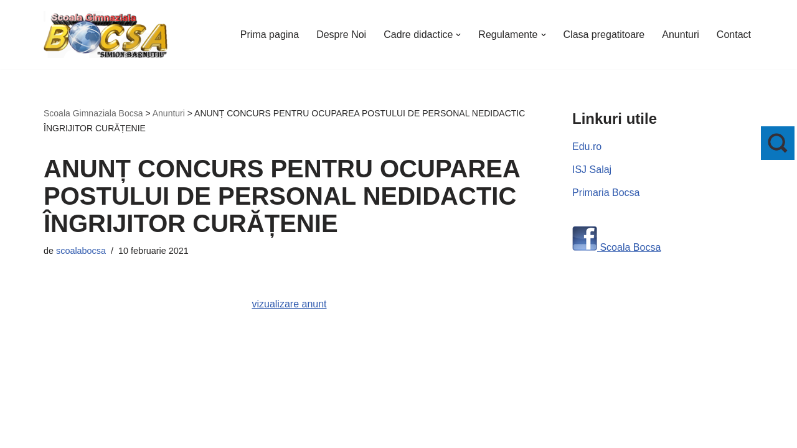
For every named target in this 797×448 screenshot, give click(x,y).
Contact (734, 34)
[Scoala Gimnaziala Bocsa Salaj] (106, 34)
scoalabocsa (81, 251)
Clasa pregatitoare (604, 34)
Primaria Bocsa (605, 192)
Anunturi (680, 34)
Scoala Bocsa (629, 247)
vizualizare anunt (289, 304)
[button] (458, 34)
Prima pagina (269, 34)
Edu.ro (586, 146)
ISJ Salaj (591, 169)
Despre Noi (341, 34)
